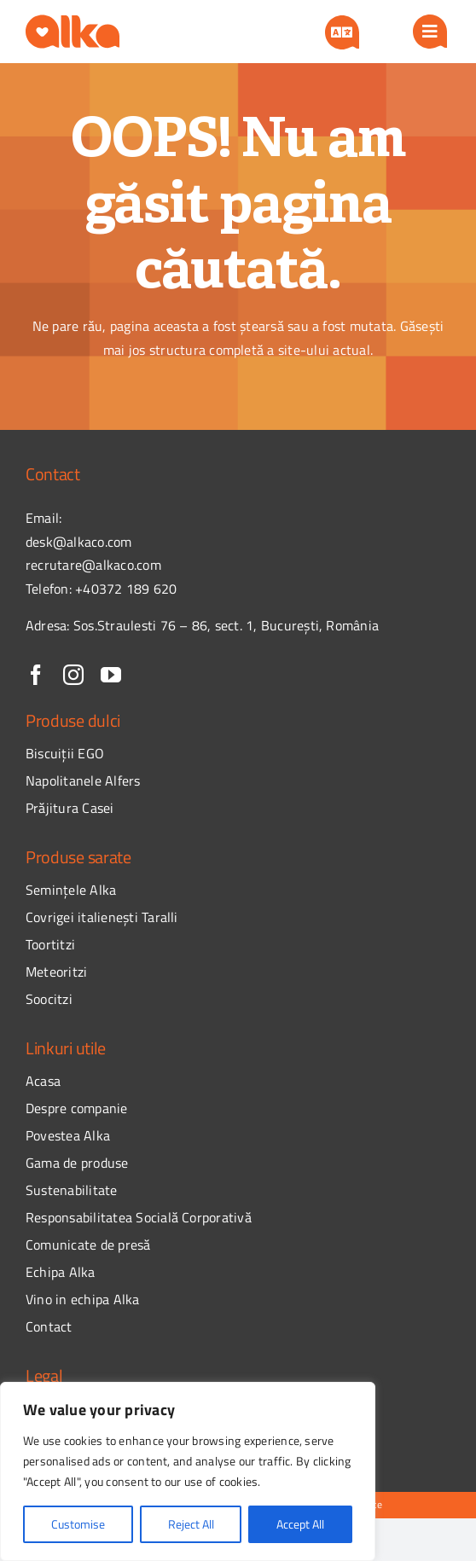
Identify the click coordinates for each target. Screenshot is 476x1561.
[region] (187, 1471)
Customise (78, 1524)
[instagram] (73, 674)
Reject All (191, 1524)
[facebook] (36, 674)
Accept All (300, 1524)
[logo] (72, 21)
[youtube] (111, 674)
